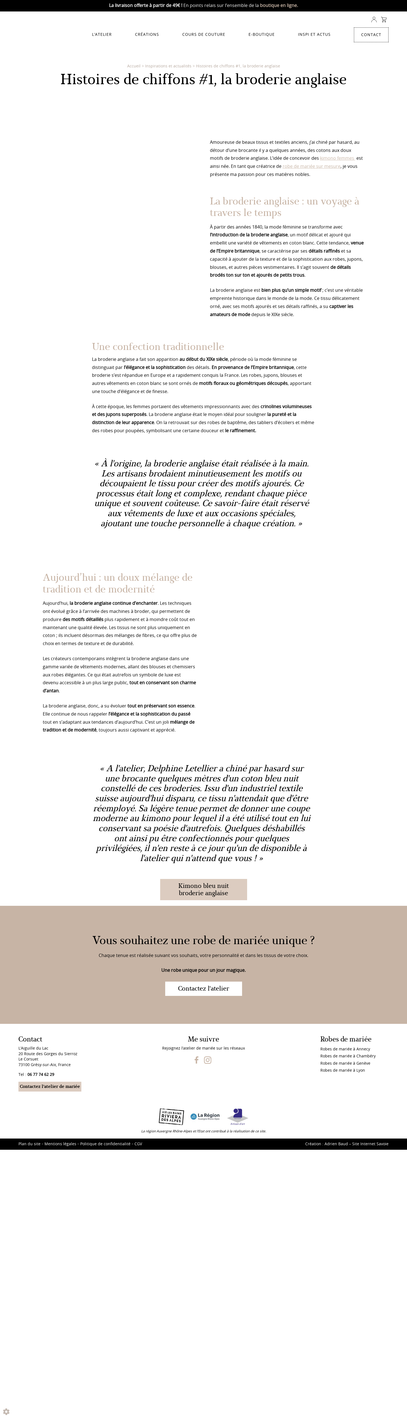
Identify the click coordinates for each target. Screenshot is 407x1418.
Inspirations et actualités (168, 66)
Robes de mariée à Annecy (345, 1413)
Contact (371, 35)
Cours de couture (203, 35)
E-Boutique (262, 35)
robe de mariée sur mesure (311, 459)
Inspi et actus (314, 35)
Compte (374, 20)
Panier (384, 20)
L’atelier (102, 35)
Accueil (134, 66)
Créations (147, 35)
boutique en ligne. (279, 5)
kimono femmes (337, 450)
